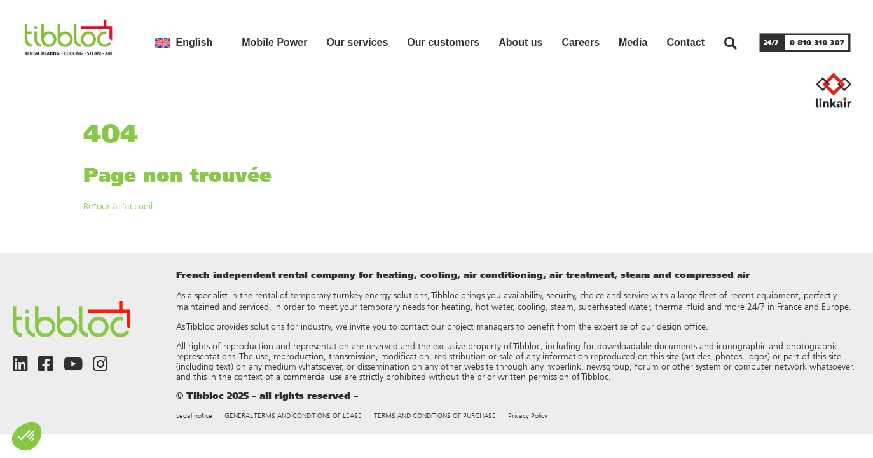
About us (520, 42)
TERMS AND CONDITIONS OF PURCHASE (435, 416)
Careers (580, 42)
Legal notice (194, 416)
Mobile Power (274, 42)
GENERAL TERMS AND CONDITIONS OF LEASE (293, 416)
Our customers (443, 42)
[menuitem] (184, 43)
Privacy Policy (527, 416)
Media (633, 42)
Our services (357, 42)
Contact (685, 42)
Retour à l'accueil (118, 206)
